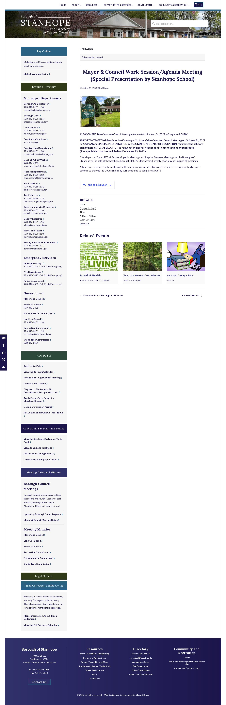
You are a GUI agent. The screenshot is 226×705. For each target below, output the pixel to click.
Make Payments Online (36, 73)
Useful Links (94, 678)
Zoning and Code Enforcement (40, 242)
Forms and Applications (94, 658)
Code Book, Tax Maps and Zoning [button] (44, 428)
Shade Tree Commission (36, 339)
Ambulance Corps (33, 263)
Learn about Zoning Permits (39, 453)
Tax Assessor (31, 183)
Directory (140, 649)
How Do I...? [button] (44, 355)
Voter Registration (94, 670)
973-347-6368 (31, 163)
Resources (94, 649)
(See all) (106, 280)
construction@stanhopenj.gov (38, 154)
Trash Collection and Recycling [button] (44, 585)
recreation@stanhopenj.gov (37, 334)
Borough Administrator (36, 103)
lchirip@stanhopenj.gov (35, 133)
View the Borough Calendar (38, 371)
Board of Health (90, 275)
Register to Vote (32, 366)
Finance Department (35, 171)
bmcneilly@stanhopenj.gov (37, 110)
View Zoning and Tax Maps (38, 447)
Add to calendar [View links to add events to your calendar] (97, 185)
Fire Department (33, 272)
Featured (84, 223)
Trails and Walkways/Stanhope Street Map (187, 662)
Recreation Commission (36, 327)
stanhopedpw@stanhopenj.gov (39, 166)
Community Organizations (186, 668)
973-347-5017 (31, 275)
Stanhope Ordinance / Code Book (95, 666)
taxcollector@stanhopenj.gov (38, 201)
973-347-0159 (31, 107)
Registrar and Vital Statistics (39, 207)
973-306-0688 (31, 142)
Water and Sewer (33, 230)
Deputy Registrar (33, 218)
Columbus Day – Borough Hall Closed (103, 295)
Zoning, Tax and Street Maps (94, 662)
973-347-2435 (31, 307)
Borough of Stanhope (26, 24)
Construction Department (38, 148)
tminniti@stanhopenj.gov (36, 236)
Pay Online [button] (44, 51)
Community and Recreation (187, 651)
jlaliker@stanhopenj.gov (35, 189)
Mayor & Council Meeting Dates (41, 520)
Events (187, 657)
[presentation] (99, 256)
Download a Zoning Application (40, 459)
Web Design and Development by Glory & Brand (126, 695)
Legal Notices (43, 576)
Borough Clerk (31, 115)
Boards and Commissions (141, 674)
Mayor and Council (34, 298)
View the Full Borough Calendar (40, 625)
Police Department (34, 280)
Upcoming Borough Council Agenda (42, 514)
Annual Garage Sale (180, 275)
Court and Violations (35, 139)
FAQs (94, 674)
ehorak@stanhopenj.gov (36, 121)
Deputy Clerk (31, 127)
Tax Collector (31, 195)
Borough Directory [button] (44, 86)
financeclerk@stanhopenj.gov (38, 177)
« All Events (86, 49)
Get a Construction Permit (38, 406)
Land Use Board (32, 319)
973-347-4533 (31, 284)
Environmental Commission (142, 275)
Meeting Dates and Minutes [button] (44, 472)
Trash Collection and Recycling (94, 654)
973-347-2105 (31, 266)
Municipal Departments (140, 658)
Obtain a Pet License (35, 383)
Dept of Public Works (35, 159)
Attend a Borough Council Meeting (42, 377)
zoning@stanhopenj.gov (35, 248)
